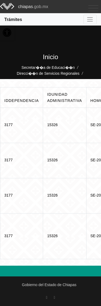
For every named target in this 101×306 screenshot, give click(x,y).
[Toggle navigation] (93, 8)
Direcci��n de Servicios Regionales (48, 73)
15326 (52, 125)
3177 (8, 125)
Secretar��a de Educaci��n (48, 67)
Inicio (50, 57)
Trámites (13, 19)
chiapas (33, 6)
